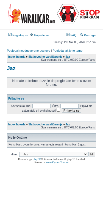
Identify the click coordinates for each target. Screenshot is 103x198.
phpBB (37, 159)
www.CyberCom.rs (57, 162)
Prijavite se (39, 35)
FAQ (71, 35)
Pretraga (88, 35)
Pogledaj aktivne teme (67, 50)
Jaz (11, 68)
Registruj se (18, 35)
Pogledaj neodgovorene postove (28, 50)
